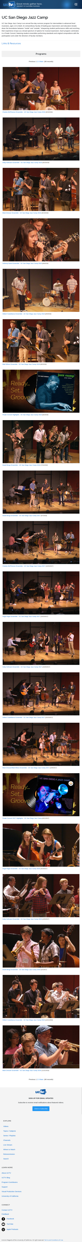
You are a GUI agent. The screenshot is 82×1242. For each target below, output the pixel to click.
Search (6, 1159)
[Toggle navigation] (76, 4)
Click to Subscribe (41, 1109)
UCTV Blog (6, 1178)
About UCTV (6, 1173)
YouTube (10, 1224)
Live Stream (7, 1145)
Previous (32, 61)
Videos (5, 1126)
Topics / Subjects (9, 1131)
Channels (6, 1140)
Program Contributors (10, 1182)
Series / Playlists (9, 1136)
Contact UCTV (7, 1210)
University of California (10, 1196)
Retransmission (9, 1154)
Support (5, 1187)
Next (41, 61)
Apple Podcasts (12, 1229)
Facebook (10, 1219)
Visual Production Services (11, 1191)
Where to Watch (9, 1149)
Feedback (5, 1214)
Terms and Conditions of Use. (53, 1240)
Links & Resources (11, 43)
